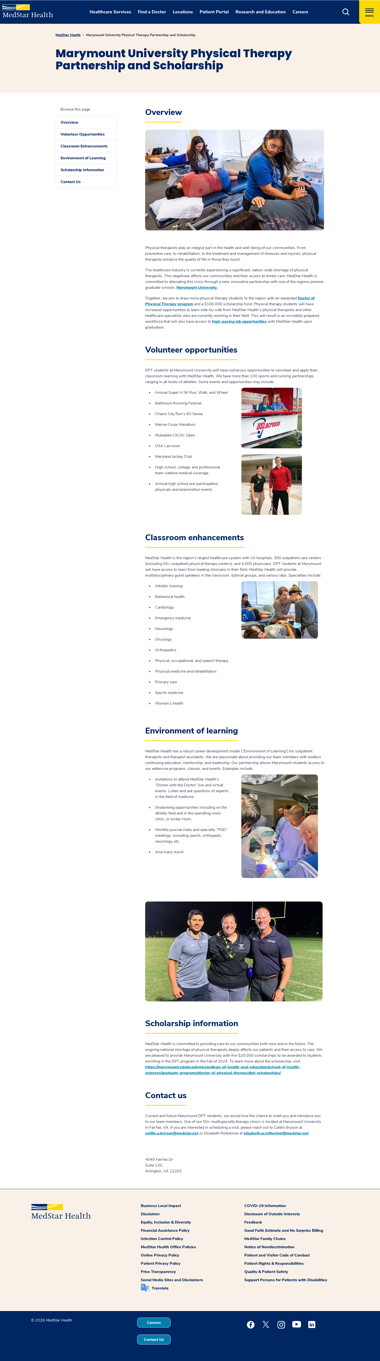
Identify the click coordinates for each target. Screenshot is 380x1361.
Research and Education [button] (261, 12)
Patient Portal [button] (214, 12)
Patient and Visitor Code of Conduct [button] (277, 1255)
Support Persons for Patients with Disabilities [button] (285, 1280)
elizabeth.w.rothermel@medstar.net (276, 1133)
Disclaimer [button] (150, 1214)
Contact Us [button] (154, 1339)
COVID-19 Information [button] (265, 1205)
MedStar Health (67, 35)
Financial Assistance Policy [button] (165, 1230)
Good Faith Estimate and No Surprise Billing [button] (283, 1230)
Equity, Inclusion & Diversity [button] (166, 1222)
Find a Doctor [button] (152, 12)
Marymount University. (196, 287)
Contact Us (71, 182)
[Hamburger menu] (369, 12)
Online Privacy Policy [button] (160, 1255)
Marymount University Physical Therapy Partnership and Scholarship (141, 35)
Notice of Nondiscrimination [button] (269, 1247)
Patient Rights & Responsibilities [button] (274, 1263)
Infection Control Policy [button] (162, 1238)
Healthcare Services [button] (110, 12)
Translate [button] (160, 1288)
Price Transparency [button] (158, 1271)
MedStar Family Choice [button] (265, 1238)
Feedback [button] (253, 1222)
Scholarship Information (82, 170)
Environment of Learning (83, 158)
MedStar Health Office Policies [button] (168, 1247)
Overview (69, 122)
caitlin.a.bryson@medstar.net (171, 1133)
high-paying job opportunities (239, 321)
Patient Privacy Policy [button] (161, 1263)
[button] (346, 12)
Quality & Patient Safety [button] (266, 1271)
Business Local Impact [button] (161, 1205)
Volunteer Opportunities (83, 134)
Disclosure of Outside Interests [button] (272, 1214)
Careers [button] (300, 12)
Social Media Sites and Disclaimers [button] (172, 1280)
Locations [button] (183, 12)
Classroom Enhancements (84, 146)
